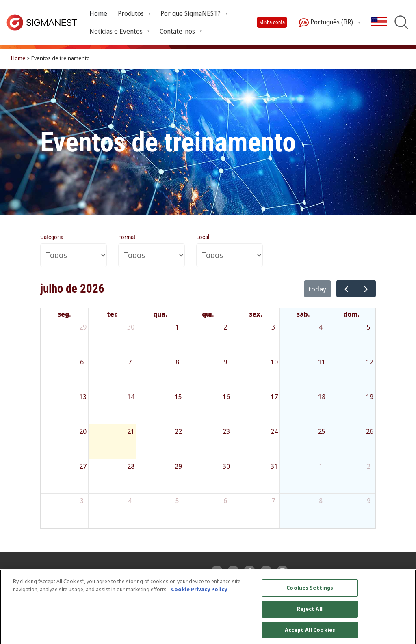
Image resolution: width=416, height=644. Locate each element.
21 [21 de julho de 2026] (130, 431)
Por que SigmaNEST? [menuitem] (190, 13)
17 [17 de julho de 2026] (274, 396)
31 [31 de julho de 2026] (274, 466)
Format (126, 237)
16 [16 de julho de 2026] (226, 396)
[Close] (403, 614)
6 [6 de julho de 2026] (82, 361)
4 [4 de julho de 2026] (321, 327)
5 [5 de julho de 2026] (368, 327)
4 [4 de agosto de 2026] (130, 500)
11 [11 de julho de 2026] (321, 361)
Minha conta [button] (272, 22)
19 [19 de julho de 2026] (369, 396)
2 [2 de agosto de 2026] (368, 466)
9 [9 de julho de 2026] (225, 361)
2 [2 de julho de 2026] (225, 327)
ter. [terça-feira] (112, 314)
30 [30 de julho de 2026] (226, 466)
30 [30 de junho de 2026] (130, 327)
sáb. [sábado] (303, 314)
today (317, 288)
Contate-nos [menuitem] (177, 31)
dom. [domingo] (351, 314)
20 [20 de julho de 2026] (83, 431)
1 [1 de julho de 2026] (177, 327)
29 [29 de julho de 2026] (178, 466)
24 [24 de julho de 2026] (274, 431)
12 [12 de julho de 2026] (369, 361)
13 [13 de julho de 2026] (83, 396)
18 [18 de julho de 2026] (321, 396)
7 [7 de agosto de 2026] (273, 500)
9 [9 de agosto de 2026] (368, 500)
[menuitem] (98, 13)
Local (202, 237)
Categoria (51, 237)
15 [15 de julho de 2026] (178, 396)
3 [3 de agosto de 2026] (82, 500)
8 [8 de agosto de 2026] (321, 500)
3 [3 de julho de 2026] (273, 327)
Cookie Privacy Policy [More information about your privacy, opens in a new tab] (199, 596)
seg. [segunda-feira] (64, 314)
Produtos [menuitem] (131, 13)
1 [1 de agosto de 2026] (321, 466)
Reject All (310, 616)
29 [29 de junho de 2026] (83, 327)
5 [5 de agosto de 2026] (177, 500)
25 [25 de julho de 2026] (321, 431)
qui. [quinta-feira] (208, 314)
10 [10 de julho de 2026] (274, 361)
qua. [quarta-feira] (160, 314)
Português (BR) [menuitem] (326, 22)
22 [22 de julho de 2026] (178, 431)
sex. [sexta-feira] (255, 314)
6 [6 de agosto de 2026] (225, 500)
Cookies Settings (309, 595)
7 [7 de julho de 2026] (130, 361)
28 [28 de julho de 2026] (130, 466)
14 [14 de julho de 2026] (130, 396)
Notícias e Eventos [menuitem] (116, 31)
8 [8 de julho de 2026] (177, 361)
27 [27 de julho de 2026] (83, 466)
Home (98, 13)
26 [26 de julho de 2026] (369, 431)
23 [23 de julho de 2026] (226, 431)
